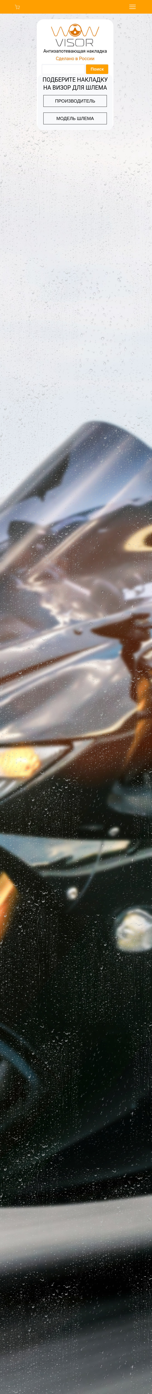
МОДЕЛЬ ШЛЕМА (75, 118)
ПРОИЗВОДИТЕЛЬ (75, 100)
